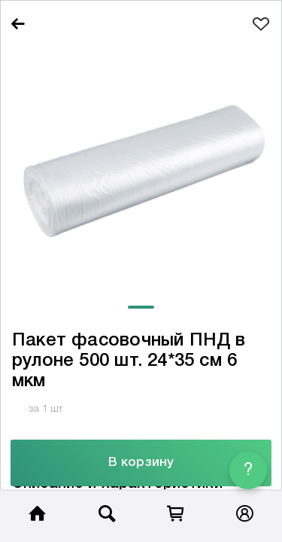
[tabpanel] (141, 168)
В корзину (141, 462)
